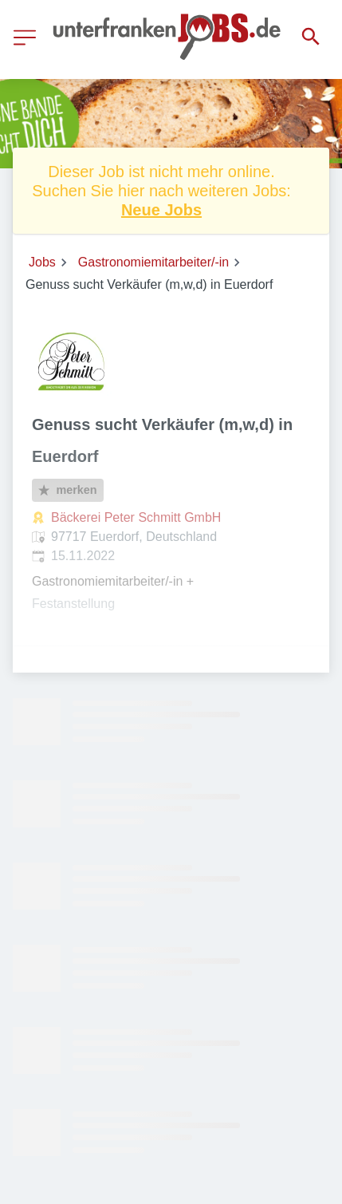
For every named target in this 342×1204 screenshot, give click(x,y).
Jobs (42, 262)
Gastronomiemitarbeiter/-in (153, 262)
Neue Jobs (161, 210)
